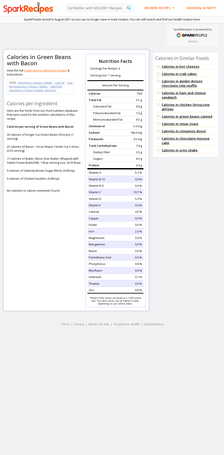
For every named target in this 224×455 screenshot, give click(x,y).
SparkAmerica (154, 324)
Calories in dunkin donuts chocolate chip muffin (182, 83)
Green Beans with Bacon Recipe (45, 70)
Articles (193, 41)
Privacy (79, 324)
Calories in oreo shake (180, 150)
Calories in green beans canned (187, 116)
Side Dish (56, 86)
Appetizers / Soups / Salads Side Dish (32, 90)
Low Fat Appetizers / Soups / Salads (41, 84)
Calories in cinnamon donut (184, 131)
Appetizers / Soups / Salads (35, 83)
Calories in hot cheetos (180, 66)
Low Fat (60, 83)
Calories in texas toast (180, 123)
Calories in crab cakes (179, 74)
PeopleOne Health (127, 324)
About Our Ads (98, 324)
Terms (65, 324)
